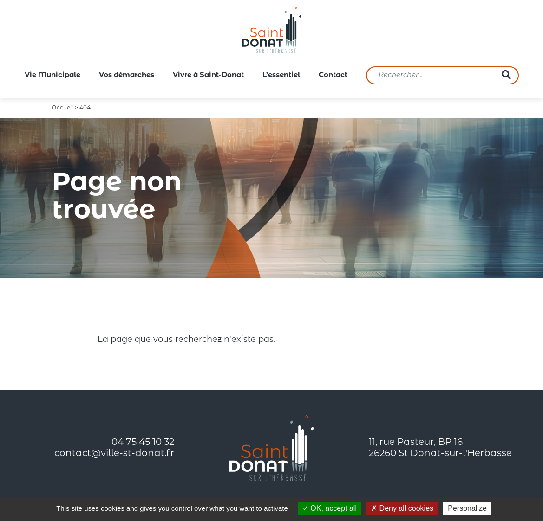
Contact (333, 75)
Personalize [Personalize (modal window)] (467, 508)
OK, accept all (329, 508)
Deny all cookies (402, 508)
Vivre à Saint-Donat (208, 75)
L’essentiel (281, 75)
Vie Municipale (52, 75)
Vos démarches (126, 75)
